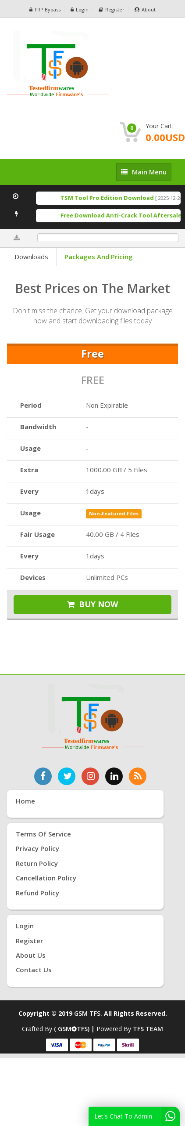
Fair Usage (37, 534)
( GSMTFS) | (75, 1029)
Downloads (31, 256)
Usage (30, 448)
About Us (31, 955)
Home (25, 801)
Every (29, 491)
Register (112, 9)
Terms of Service (43, 833)
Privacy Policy (37, 848)
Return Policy (37, 863)
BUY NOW (92, 604)
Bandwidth (38, 426)
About (145, 9)
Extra (29, 469)
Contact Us (34, 969)
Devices (33, 577)
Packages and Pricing (98, 256)
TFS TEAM (148, 1029)
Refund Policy (37, 892)
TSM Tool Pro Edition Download (112, 198)
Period (31, 405)
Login (80, 9)
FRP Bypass (44, 9)
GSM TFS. (88, 1013)
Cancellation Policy (46, 877)
